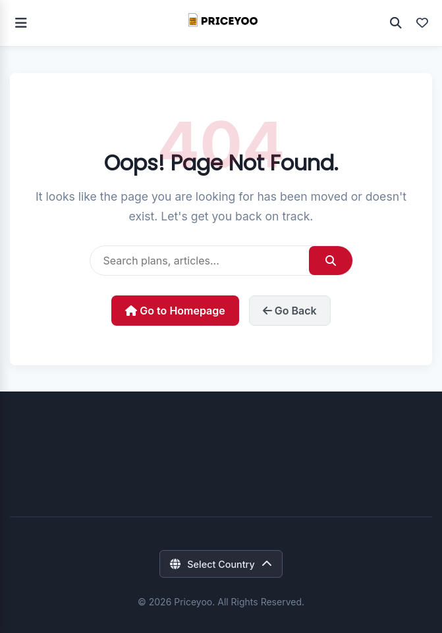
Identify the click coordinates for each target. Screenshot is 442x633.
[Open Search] (396, 23)
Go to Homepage (175, 310)
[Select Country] (220, 564)
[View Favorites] (422, 23)
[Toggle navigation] (21, 23)
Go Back (290, 310)
